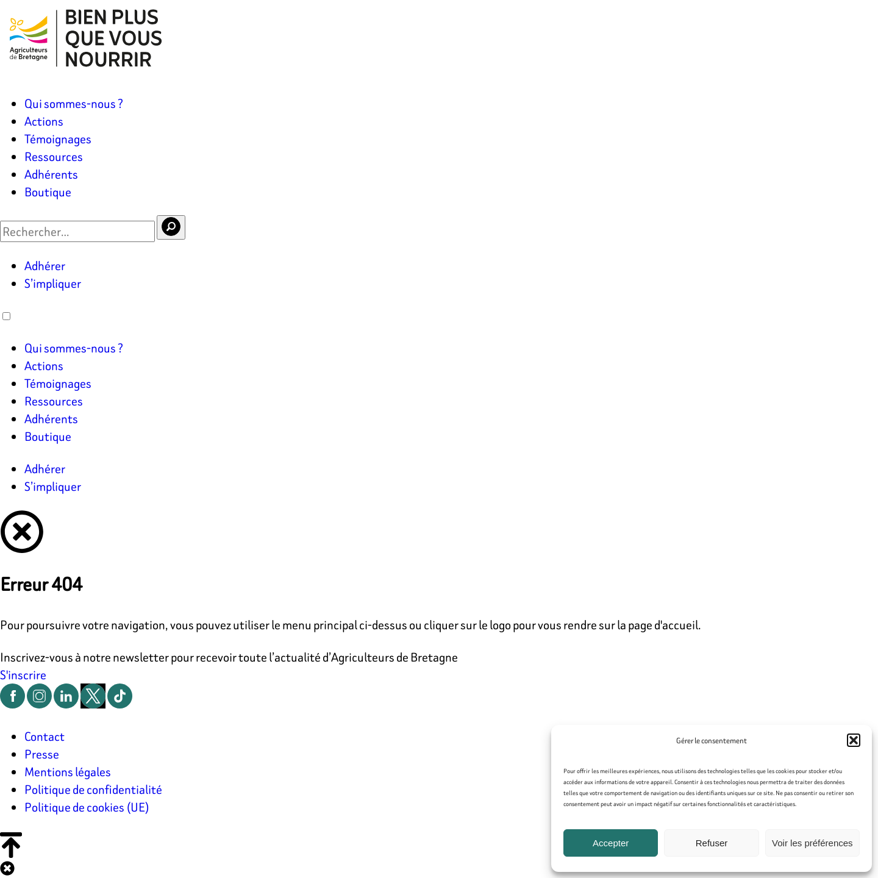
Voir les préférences (812, 843)
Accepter (611, 843)
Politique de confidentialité (93, 789)
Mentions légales (67, 771)
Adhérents (51, 174)
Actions (43, 121)
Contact (44, 736)
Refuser (712, 843)
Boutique (47, 192)
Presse (41, 754)
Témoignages (57, 139)
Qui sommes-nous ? (73, 103)
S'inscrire (23, 674)
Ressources (53, 156)
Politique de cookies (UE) (86, 807)
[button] (854, 740)
